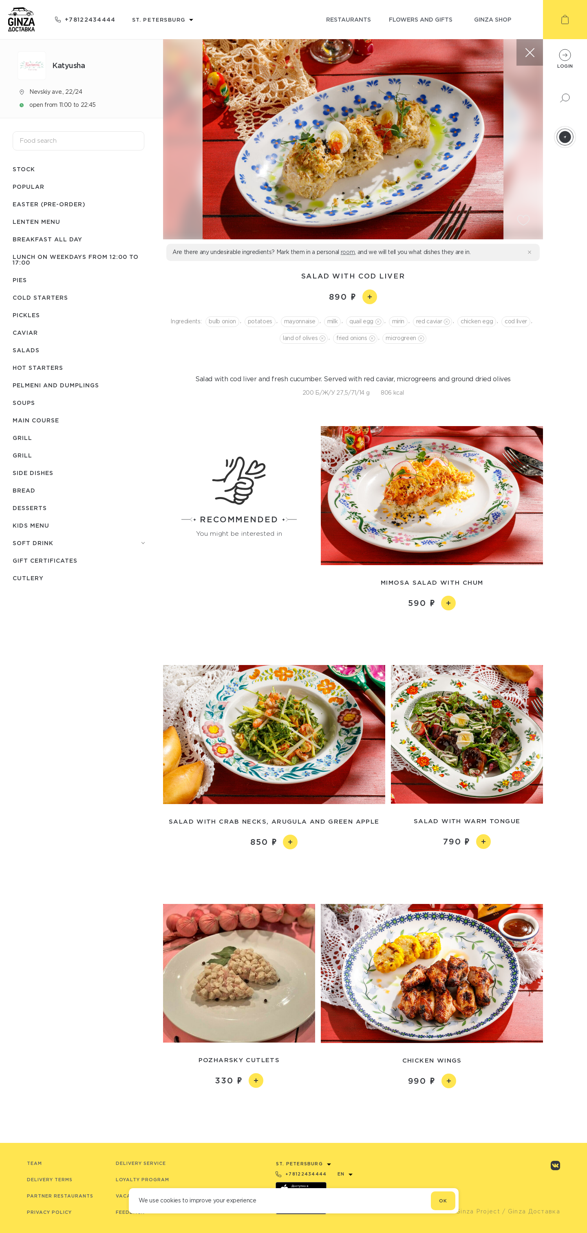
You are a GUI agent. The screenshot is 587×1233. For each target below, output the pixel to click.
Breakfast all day (47, 239)
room (348, 252)
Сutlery (28, 578)
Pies (20, 280)
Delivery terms (50, 1179)
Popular (28, 186)
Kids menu (31, 525)
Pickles (26, 315)
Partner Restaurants (60, 1195)
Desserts (30, 508)
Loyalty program (142, 1179)
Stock (24, 169)
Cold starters (40, 297)
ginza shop (492, 19)
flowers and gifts (420, 19)
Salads (26, 350)
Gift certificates (45, 560)
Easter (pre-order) (49, 204)
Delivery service (141, 1163)
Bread (24, 490)
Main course (36, 420)
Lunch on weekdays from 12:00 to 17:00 (76, 259)
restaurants (348, 19)
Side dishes (33, 473)
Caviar (25, 332)
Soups (24, 403)
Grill (22, 438)
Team (34, 1163)
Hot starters (38, 368)
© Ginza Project (474, 1211)
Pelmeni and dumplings (56, 385)
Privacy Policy (49, 1212)
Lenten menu (36, 222)
